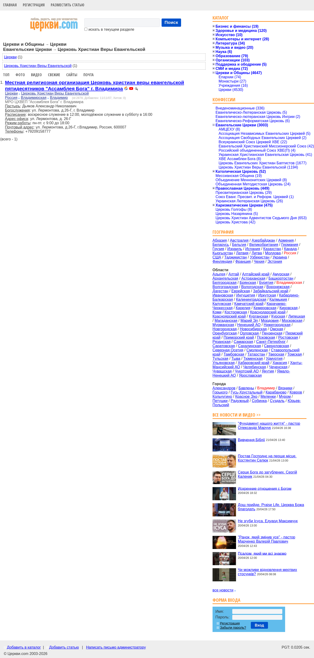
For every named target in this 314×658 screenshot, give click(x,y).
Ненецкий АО (248, 325)
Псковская (266, 337)
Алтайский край (255, 274)
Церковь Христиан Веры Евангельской (38, 66)
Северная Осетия (228, 350)
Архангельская (225, 278)
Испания (252, 249)
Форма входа (226, 600)
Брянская (248, 283)
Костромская (236, 312)
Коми (217, 312)
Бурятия (266, 283)
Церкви (10, 57)
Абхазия (220, 240)
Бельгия (239, 245)
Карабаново (276, 392)
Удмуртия (274, 359)
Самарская (243, 342)
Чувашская (222, 371)
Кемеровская (264, 308)
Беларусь (221, 245)
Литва (257, 253)
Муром (285, 397)
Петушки (220, 401)
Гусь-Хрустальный (246, 392)
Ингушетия (245, 295)
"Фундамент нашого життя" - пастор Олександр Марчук (269, 425)
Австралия (239, 240)
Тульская (220, 359)
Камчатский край (249, 304)
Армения (286, 240)
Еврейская (240, 291)
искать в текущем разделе (109, 29)
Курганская (258, 316)
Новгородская (225, 329)
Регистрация (34, 5)
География (223, 232)
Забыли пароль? (233, 627)
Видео (36, 74)
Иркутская (267, 295)
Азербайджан (263, 240)
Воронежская (278, 287)
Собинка (259, 401)
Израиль (234, 249)
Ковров (296, 392)
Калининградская (251, 299)
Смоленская (257, 350)
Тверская (276, 354)
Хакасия (279, 363)
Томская (294, 354)
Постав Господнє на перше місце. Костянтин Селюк (267, 458)
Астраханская (253, 278)
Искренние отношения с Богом (264, 488)
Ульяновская (224, 363)
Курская (278, 316)
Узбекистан (259, 257)
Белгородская (224, 283)
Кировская (288, 308)
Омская (276, 329)
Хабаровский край (253, 363)
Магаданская (226, 321)
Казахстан (272, 249)
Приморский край (239, 337)
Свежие (54, 74)
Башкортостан (280, 278)
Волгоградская (225, 287)
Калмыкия (278, 299)
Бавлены (246, 388)
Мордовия (270, 321)
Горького (220, 392)
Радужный (240, 401)
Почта (88, 74)
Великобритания (263, 245)
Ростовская (288, 337)
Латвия (242, 253)
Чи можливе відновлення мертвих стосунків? (267, 572)
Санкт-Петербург (271, 342)
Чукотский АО (247, 371)
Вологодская (252, 287)
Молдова (273, 253)
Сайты (71, 74)
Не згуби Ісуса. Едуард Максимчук (268, 521)
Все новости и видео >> (237, 415)
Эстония (274, 261)
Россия (11, 98)
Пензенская (272, 333)
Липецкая (296, 316)
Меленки (268, 397)
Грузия (218, 249)
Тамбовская (234, 354)
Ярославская (250, 375)
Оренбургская (225, 333)
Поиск (171, 22)
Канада (290, 249)
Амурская (281, 274)
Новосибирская (253, 329)
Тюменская (253, 359)
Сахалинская (249, 346)
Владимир (59, 98)
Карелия (243, 308)
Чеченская (278, 367)
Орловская (249, 333)
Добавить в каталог (24, 647)
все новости (223, 590)
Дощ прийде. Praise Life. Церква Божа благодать (271, 507)
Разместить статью (67, 5)
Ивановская (223, 295)
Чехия (259, 261)
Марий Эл (249, 321)
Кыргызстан (223, 253)
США (217, 257)
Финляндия (222, 261)
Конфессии (224, 99)
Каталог (221, 18)
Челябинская (254, 367)
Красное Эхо (246, 397)
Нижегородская (277, 325)
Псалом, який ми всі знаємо (262, 553)
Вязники (285, 388)
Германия (289, 245)
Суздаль (277, 401)
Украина (280, 257)
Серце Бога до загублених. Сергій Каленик (267, 474)
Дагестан (220, 291)
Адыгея (219, 274)
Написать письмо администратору (116, 647)
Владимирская (34, 98)
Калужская (222, 304)
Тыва (235, 359)
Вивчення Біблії (251, 440)
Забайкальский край (270, 291)
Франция (243, 261)
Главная (10, 5)
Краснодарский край (268, 312)
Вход (259, 625)
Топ (6, 74)
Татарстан (256, 354)
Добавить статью (64, 647)
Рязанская (222, 342)
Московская (292, 321)
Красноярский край (229, 316)
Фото (20, 74)
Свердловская (276, 346)
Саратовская (224, 346)
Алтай (234, 274)
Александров (224, 388)
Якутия (268, 371)
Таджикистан (235, 257)
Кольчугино (222, 397)
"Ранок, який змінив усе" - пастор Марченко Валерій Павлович (266, 539)
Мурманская (223, 325)
